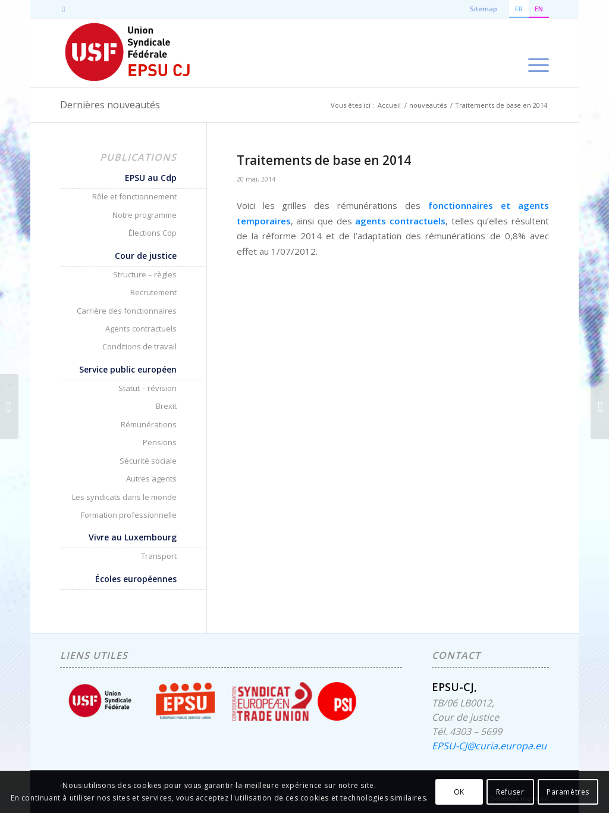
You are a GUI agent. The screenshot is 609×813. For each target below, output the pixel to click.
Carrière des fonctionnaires (127, 310)
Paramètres (568, 792)
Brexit (166, 406)
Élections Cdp (152, 232)
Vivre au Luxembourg (133, 537)
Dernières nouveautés (110, 104)
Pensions (160, 442)
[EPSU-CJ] (128, 52)
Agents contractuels (141, 328)
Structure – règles (145, 274)
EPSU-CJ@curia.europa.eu (489, 745)
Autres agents (151, 478)
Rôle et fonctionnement (134, 196)
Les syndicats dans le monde (124, 497)
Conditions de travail (139, 346)
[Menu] (534, 52)
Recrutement (153, 292)
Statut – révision (147, 388)
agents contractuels (400, 221)
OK (459, 792)
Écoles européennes (136, 578)
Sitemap (483, 8)
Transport (159, 556)
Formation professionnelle (129, 514)
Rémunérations (149, 424)
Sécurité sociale (148, 460)
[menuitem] (534, 52)
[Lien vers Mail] (64, 9)
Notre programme (144, 214)
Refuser (510, 792)
